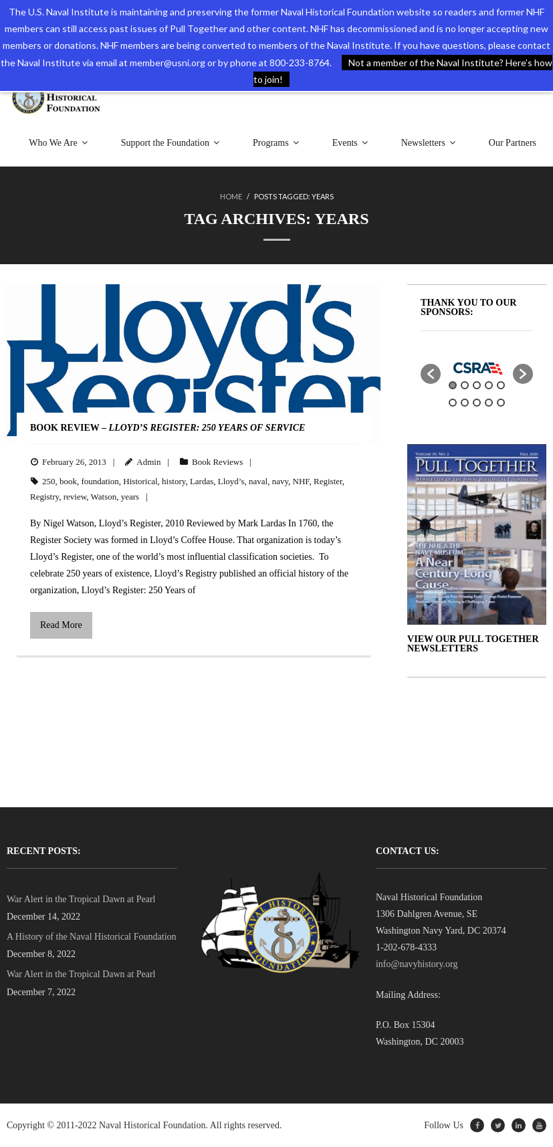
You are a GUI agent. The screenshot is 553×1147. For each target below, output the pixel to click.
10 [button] (501, 403)
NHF (301, 481)
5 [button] (501, 385)
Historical (140, 481)
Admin (148, 462)
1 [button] (453, 385)
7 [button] (465, 403)
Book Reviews (217, 462)
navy (280, 481)
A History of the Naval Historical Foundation (92, 937)
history (173, 481)
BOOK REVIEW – (167, 428)
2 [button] (465, 385)
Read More (61, 625)
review (75, 497)
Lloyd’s (231, 481)
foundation (100, 481)
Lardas (201, 481)
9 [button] (489, 403)
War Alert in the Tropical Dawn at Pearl (81, 899)
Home (231, 196)
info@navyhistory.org (417, 964)
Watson (104, 497)
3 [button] (477, 385)
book (68, 481)
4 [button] (489, 385)
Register (328, 481)
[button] (431, 374)
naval (258, 481)
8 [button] (477, 403)
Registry (44, 497)
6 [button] (453, 403)
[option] (477, 367)
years (130, 497)
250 (49, 481)
